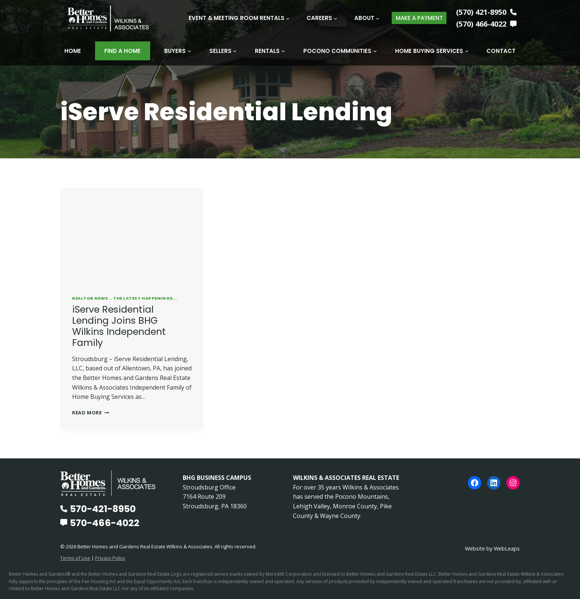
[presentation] (131, 235)
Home (72, 51)
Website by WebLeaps (492, 548)
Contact (501, 51)
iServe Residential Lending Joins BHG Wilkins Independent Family (119, 326)
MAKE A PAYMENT (419, 18)
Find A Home (122, 51)
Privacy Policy (110, 557)
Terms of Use (75, 557)
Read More (90, 412)
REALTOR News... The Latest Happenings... (124, 298)
